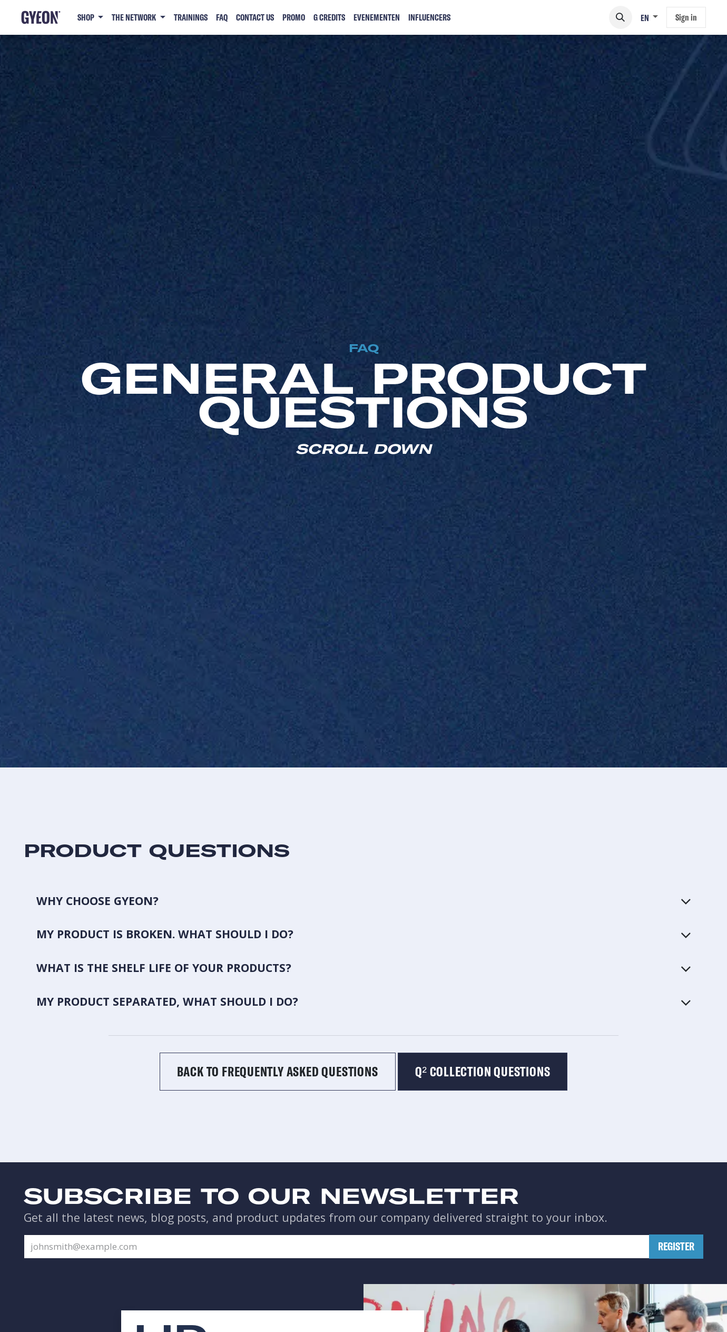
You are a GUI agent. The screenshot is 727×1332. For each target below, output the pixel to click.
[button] (620, 17)
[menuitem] (90, 17)
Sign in (686, 17)
